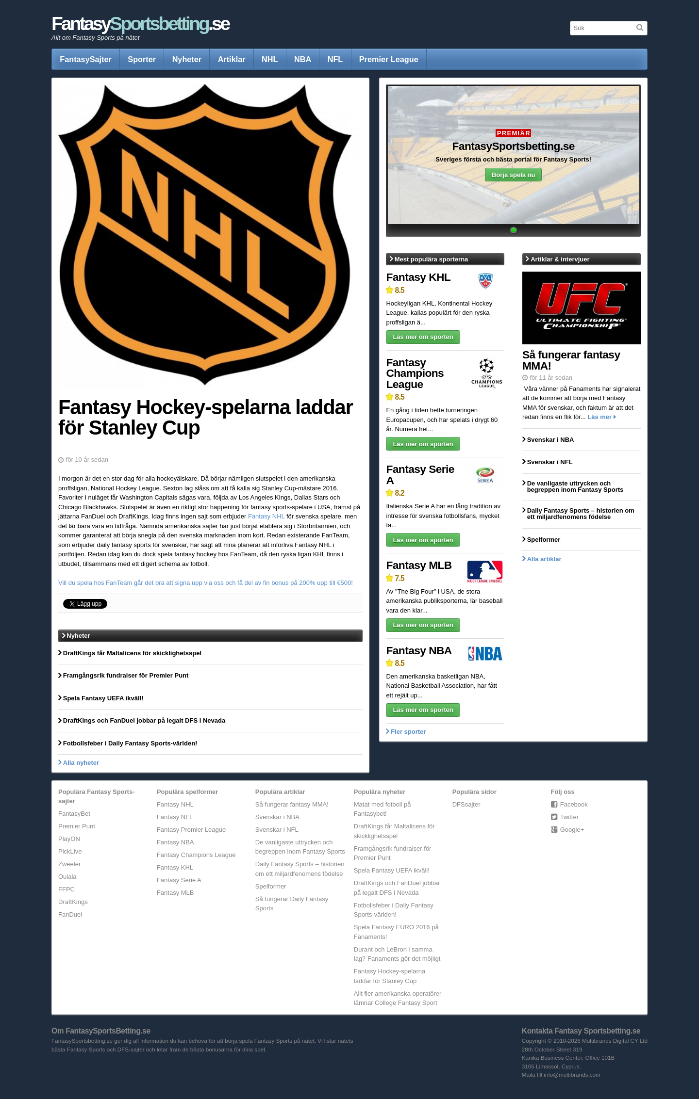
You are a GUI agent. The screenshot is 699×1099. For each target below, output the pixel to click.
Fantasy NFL (175, 817)
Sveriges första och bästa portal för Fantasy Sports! (513, 159)
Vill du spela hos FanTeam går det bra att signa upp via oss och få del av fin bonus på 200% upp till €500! (205, 582)
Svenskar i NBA (277, 817)
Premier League (388, 59)
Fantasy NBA (418, 650)
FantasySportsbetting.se (513, 146)
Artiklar (232, 59)
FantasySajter (86, 59)
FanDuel (70, 914)
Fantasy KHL (418, 277)
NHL (270, 59)
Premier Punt (76, 826)
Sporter (142, 59)
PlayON (69, 838)
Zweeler (69, 864)
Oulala (67, 876)
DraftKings (73, 901)
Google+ (572, 829)
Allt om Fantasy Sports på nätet (95, 37)
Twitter (569, 817)
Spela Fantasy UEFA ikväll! (392, 870)
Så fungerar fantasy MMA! (292, 804)
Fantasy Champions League (415, 373)
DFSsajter (466, 804)
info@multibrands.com (572, 1074)
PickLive (70, 851)
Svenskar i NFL (277, 829)
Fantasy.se (140, 23)
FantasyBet (74, 813)
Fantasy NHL (266, 516)
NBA (302, 59)
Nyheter (187, 59)
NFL (335, 59)
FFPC (66, 889)
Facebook (574, 804)
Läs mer (599, 416)
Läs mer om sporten (423, 336)
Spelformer (270, 886)
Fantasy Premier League (191, 829)
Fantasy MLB (418, 565)
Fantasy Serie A (420, 474)
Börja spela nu (513, 174)
